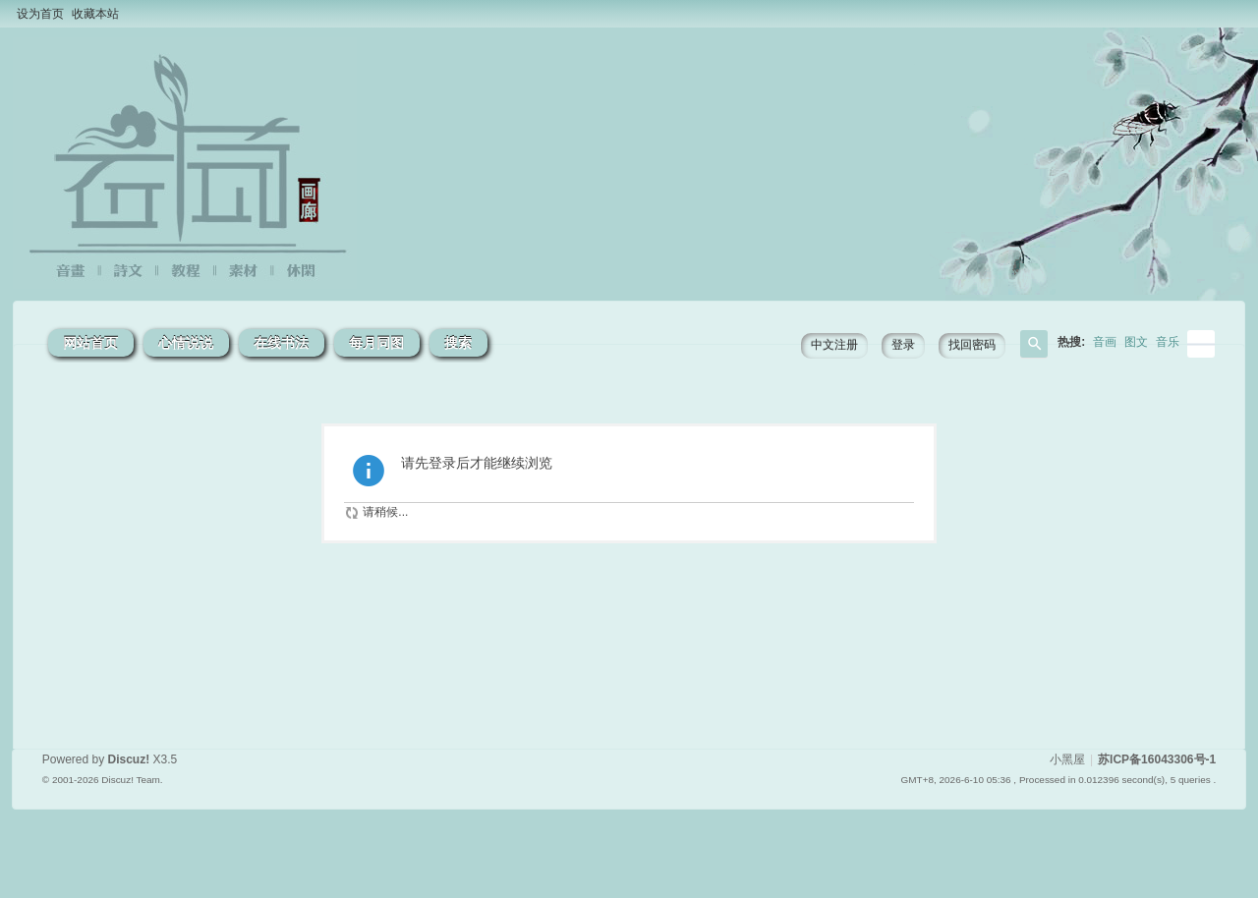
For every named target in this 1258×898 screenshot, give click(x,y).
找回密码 (972, 345)
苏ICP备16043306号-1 (1157, 759)
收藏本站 (95, 14)
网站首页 (90, 343)
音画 (1104, 342)
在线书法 (281, 343)
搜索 (458, 343)
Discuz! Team (130, 779)
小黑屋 (1067, 759)
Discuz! (129, 759)
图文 (1136, 342)
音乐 (1167, 342)
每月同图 (376, 343)
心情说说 (185, 343)
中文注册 (834, 345)
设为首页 (40, 14)
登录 (903, 345)
